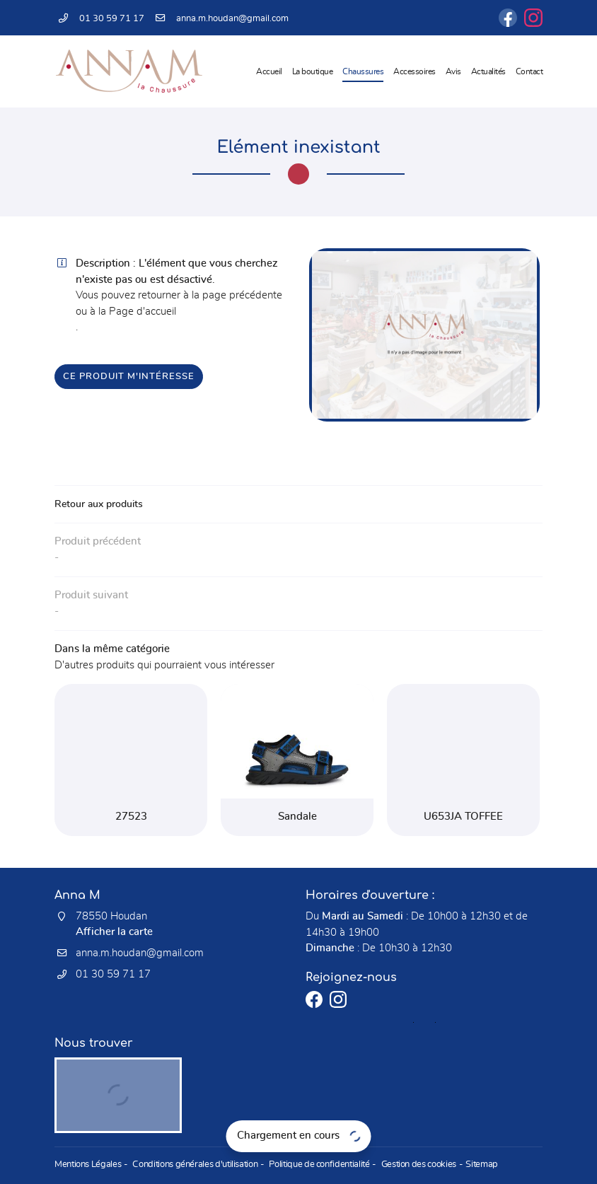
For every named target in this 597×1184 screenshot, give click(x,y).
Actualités (488, 71)
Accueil (269, 71)
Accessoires (414, 71)
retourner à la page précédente (210, 295)
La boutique (312, 71)
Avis (453, 71)
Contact (529, 71)
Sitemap (471, 1165)
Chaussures (362, 71)
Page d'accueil (142, 311)
